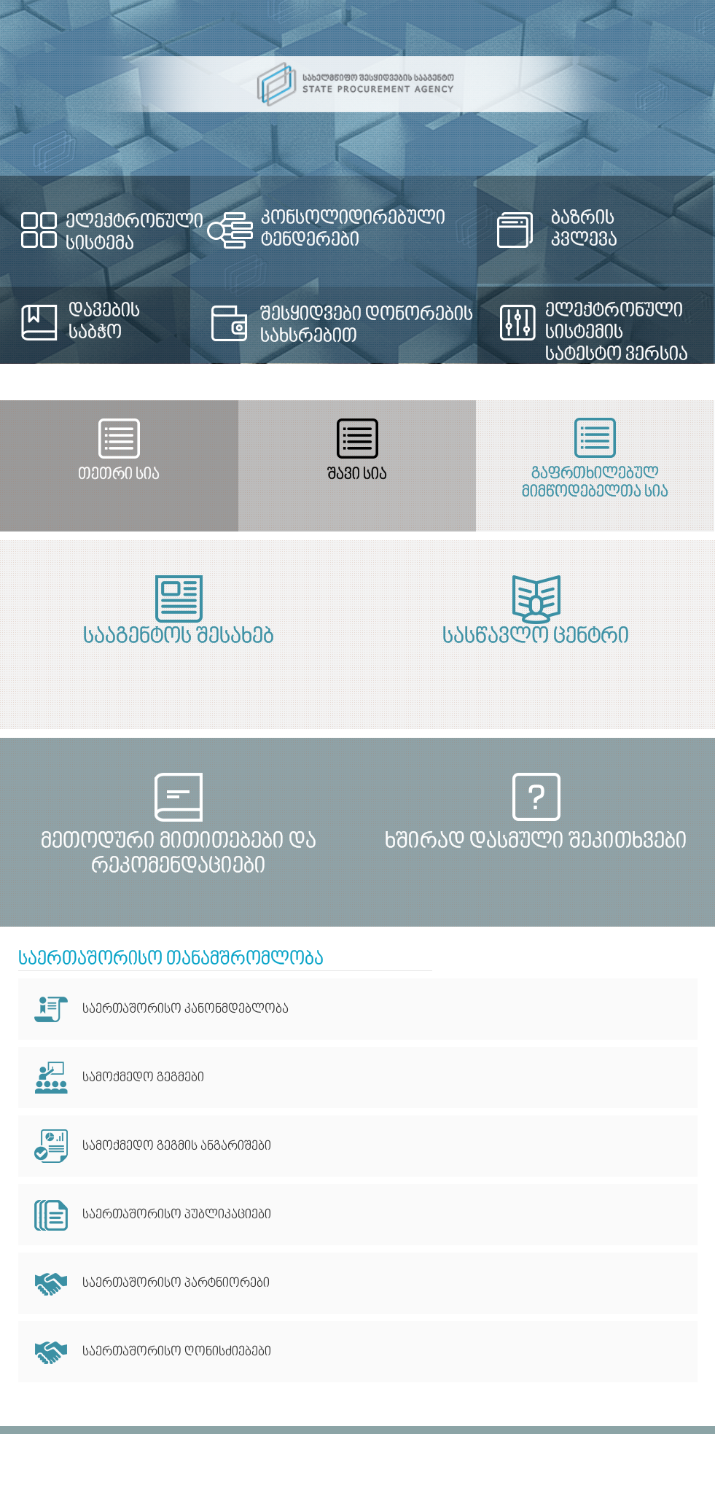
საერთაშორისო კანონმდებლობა (185, 1009)
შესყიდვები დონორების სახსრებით (366, 326)
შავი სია (357, 475)
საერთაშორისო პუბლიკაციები (176, 1215)
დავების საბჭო (104, 322)
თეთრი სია (119, 475)
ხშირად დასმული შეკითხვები (536, 842)
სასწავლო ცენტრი (536, 637)
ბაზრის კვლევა (584, 230)
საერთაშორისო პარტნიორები (176, 1283)
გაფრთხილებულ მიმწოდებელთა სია (595, 483)
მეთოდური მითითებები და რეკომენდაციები (178, 854)
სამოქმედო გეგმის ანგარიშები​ (176, 1146)
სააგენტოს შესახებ (178, 637)
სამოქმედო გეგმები (143, 1078)
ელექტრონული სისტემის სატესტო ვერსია (616, 333)
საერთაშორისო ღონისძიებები (176, 1352)
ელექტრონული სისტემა (134, 233)
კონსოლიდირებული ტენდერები (353, 230)
